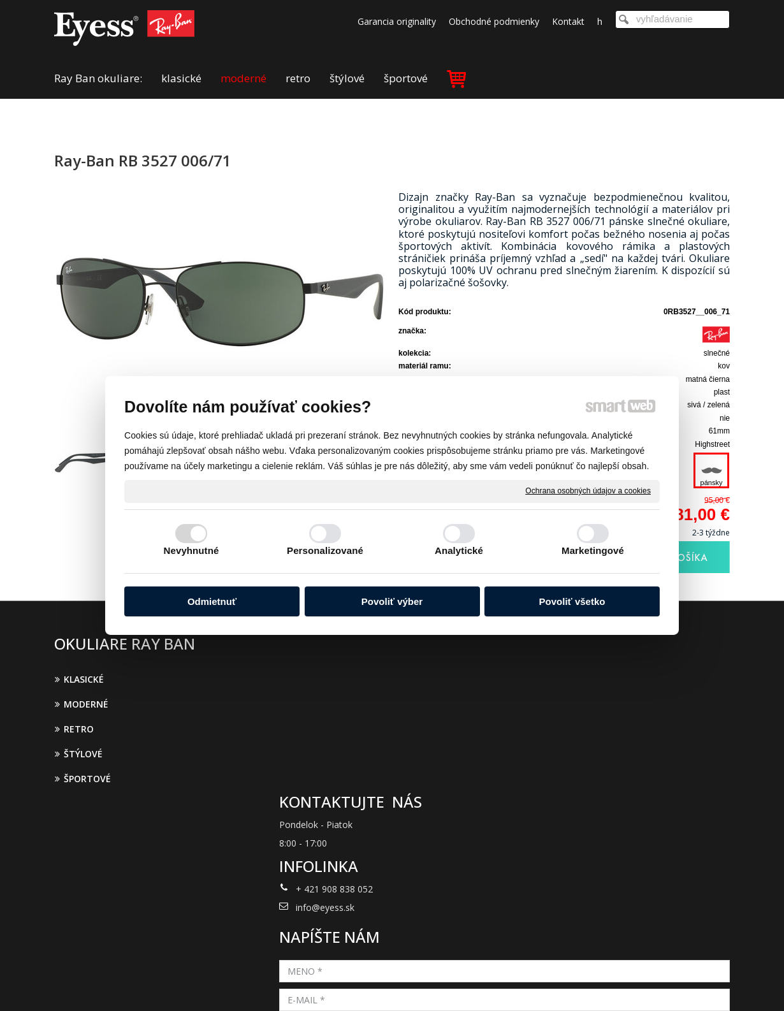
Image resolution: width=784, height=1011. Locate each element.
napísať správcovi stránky (376, 984)
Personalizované (325, 550)
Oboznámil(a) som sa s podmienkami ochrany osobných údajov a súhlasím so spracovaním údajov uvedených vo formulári (619, 821)
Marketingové (593, 550)
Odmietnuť (211, 601)
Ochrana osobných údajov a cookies (588, 490)
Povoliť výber (392, 601)
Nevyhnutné (191, 550)
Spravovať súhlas (601, 984)
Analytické (459, 550)
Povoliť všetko (572, 601)
